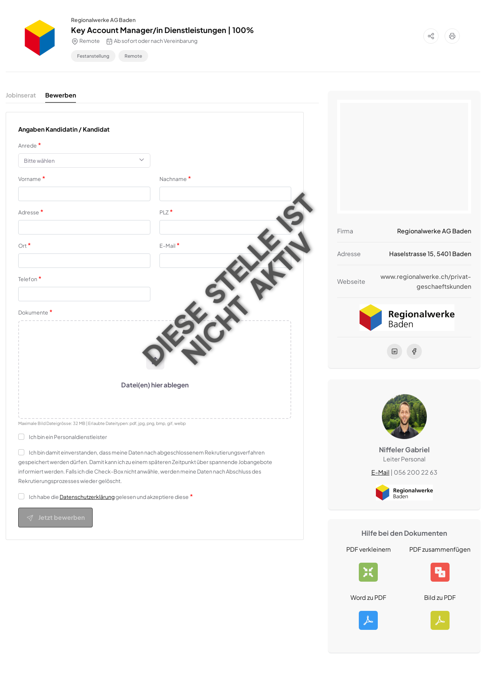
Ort (22, 245)
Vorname (29, 178)
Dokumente (33, 312)
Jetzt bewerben (55, 517)
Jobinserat (21, 95)
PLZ (164, 212)
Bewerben (60, 95)
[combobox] (84, 160)
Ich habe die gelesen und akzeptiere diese (109, 496)
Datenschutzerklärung (87, 496)
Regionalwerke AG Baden (103, 19)
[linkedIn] (394, 351)
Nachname (173, 178)
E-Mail (167, 245)
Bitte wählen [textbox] (39, 160)
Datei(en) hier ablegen (155, 385)
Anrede (27, 145)
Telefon (27, 278)
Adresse (28, 212)
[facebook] (414, 351)
